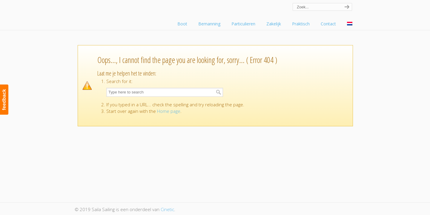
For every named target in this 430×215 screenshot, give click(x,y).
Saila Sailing (107, 13)
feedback (4, 99)
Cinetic (167, 209)
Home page (168, 111)
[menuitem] (349, 24)
